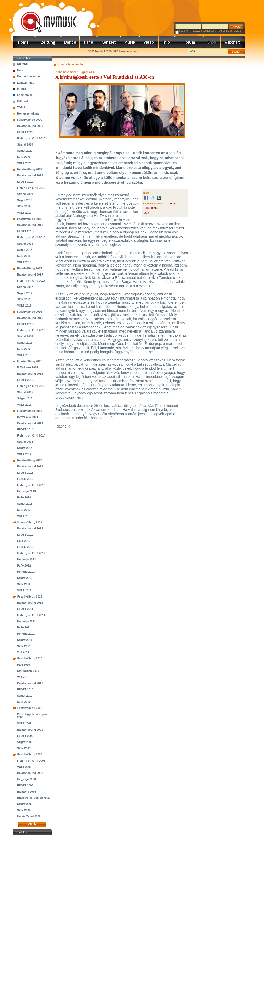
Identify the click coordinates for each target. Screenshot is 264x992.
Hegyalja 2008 (26, 779)
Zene (129, 42)
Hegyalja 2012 (26, 559)
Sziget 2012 (24, 577)
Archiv (32, 823)
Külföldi (22, 64)
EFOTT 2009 (25, 735)
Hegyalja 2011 (26, 621)
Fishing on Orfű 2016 (31, 330)
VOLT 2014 (24, 454)
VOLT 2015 (24, 404)
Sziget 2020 (24, 150)
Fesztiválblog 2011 (29, 596)
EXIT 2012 (23, 540)
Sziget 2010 (24, 695)
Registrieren (182, 30)
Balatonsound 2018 (30, 225)
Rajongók (88, 42)
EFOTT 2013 (25, 472)
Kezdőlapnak (45, 51)
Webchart (233, 42)
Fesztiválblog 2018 (29, 218)
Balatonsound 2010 (30, 683)
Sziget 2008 (24, 803)
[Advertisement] (32, 913)
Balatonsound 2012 (30, 528)
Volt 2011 (23, 652)
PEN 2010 (23, 664)
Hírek (48, 42)
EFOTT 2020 (25, 132)
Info (167, 42)
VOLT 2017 (24, 305)
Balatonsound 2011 (30, 602)
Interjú (21, 88)
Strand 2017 (25, 286)
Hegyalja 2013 (26, 491)
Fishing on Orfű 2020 (31, 138)
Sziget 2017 (24, 293)
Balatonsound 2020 (30, 125)
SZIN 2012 (24, 584)
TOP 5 (21, 107)
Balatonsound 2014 (30, 423)
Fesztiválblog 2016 (29, 311)
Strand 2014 (25, 441)
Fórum (189, 42)
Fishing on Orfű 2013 (31, 485)
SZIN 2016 (24, 348)
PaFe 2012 (24, 565)
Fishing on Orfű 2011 (31, 615)
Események (25, 94)
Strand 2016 (25, 336)
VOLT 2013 (24, 516)
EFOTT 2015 (25, 379)
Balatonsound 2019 (30, 175)
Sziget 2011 (24, 639)
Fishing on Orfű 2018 (31, 237)
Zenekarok (70, 42)
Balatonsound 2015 (30, 373)
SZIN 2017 (24, 299)
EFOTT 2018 (25, 231)
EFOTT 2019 (25, 181)
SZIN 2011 (24, 646)
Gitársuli (23, 101)
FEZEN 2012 (25, 547)
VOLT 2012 (24, 590)
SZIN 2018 (24, 255)
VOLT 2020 (24, 163)
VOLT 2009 (24, 723)
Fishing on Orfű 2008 (31, 760)
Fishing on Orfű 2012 (31, 553)
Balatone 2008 (26, 791)
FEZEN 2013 (25, 478)
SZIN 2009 (24, 748)
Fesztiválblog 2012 (29, 522)
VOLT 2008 (24, 766)
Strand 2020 (25, 144)
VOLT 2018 (24, 262)
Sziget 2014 (24, 447)
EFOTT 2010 (25, 689)
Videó (149, 42)
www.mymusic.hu (44, 17)
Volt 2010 (23, 677)
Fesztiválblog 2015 (29, 361)
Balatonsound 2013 (30, 466)
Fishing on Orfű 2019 (31, 187)
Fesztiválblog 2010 (29, 658)
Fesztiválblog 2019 (29, 169)
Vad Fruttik (150, 207)
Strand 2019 (25, 194)
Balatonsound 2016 (30, 317)
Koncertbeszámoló (29, 76)
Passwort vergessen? (203, 30)
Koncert (108, 42)
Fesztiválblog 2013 (29, 460)
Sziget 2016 (24, 342)
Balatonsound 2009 (30, 729)
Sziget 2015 (24, 398)
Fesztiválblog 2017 (29, 268)
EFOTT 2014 (25, 429)
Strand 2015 (25, 392)
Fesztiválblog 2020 (29, 119)
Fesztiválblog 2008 (29, 754)
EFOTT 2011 (25, 608)
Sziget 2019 (24, 200)
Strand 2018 (25, 243)
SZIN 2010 (24, 701)
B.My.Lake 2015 (27, 367)
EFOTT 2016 (25, 324)
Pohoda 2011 (26, 633)
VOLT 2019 (24, 212)
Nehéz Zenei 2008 (29, 816)
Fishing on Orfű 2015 (31, 386)
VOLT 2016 (24, 355)
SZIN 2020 (24, 156)
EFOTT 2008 (25, 785)
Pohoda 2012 (26, 571)
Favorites (23, 51)
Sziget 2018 (24, 249)
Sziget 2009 (24, 742)
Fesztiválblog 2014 (29, 410)
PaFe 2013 (24, 497)
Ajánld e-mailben (67, 51)
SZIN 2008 (24, 810)
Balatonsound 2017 (30, 274)
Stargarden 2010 (28, 670)
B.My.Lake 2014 (27, 416)
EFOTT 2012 (25, 534)
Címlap (24, 42)
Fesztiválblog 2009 (29, 707)
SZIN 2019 (24, 206)
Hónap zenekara (28, 113)
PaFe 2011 (24, 627)
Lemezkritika (25, 82)
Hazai (20, 70)
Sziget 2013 (24, 503)
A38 (146, 212)
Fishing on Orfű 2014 (31, 435)
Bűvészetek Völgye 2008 (33, 797)
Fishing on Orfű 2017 (31, 280)
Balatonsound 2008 (30, 773)
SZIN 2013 (24, 509)
